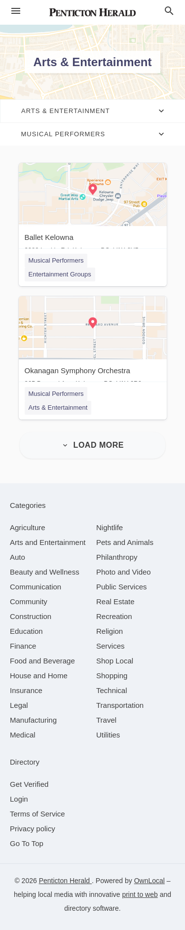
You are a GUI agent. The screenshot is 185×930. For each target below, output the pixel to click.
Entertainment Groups (60, 274)
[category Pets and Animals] (124, 542)
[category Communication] (35, 586)
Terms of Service (37, 814)
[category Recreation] (114, 616)
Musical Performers (56, 260)
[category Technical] (111, 690)
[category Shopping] (111, 675)
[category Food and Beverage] (42, 661)
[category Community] (28, 601)
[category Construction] (30, 616)
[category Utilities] (108, 735)
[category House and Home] (39, 675)
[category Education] (26, 631)
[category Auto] (17, 557)
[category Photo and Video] (123, 572)
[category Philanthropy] (116, 557)
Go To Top (26, 843)
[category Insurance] (26, 690)
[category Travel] (106, 720)
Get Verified (29, 784)
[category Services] (110, 646)
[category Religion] (109, 631)
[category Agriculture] (27, 527)
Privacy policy (32, 828)
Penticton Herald (65, 881)
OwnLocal (149, 881)
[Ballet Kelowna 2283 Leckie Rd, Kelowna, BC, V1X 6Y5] (93, 210)
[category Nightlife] (109, 527)
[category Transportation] (120, 705)
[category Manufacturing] (33, 720)
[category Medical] (23, 735)
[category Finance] (23, 646)
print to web (139, 894)
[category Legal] (19, 705)
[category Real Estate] (115, 601)
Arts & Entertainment (58, 407)
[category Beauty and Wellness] (44, 572)
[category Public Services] (121, 586)
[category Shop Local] (114, 661)
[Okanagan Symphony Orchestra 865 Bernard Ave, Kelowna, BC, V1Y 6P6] (93, 343)
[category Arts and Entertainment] (47, 542)
